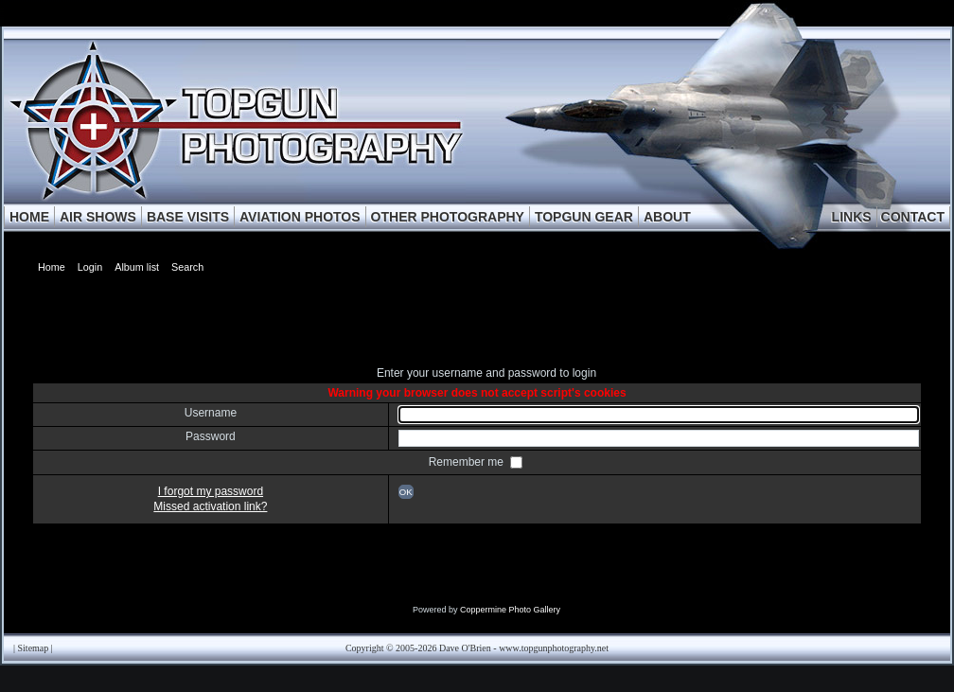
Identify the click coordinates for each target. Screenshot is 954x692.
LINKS (852, 216)
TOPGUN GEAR (584, 216)
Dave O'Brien (465, 648)
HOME (29, 216)
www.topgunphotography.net (554, 648)
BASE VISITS (188, 216)
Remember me (468, 462)
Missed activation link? (210, 506)
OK (406, 492)
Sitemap (33, 648)
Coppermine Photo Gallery (510, 609)
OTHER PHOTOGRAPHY (447, 216)
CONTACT (913, 216)
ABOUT (667, 216)
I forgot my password (210, 491)
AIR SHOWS (98, 216)
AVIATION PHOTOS (300, 216)
